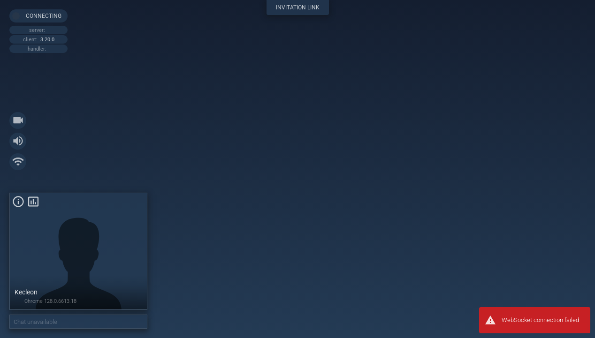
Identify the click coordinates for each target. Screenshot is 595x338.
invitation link (298, 7)
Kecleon (26, 292)
